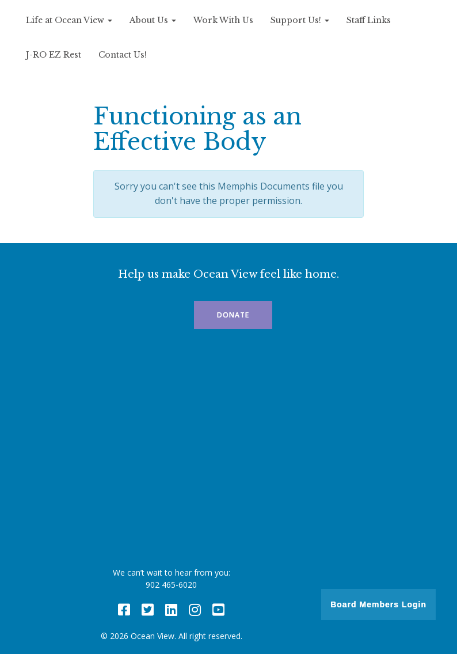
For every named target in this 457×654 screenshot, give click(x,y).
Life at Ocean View (69, 20)
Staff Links (368, 20)
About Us (153, 20)
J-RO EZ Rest (53, 55)
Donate (233, 315)
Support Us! (300, 20)
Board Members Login (378, 604)
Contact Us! (122, 55)
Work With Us (223, 20)
